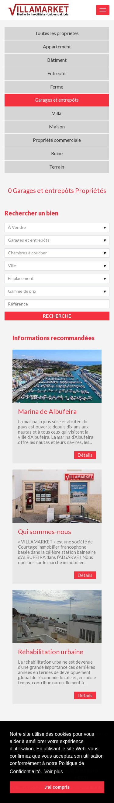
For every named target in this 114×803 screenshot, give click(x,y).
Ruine (57, 153)
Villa (56, 113)
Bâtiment (57, 60)
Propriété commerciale (57, 140)
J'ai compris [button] (57, 787)
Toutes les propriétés (57, 33)
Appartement (57, 46)
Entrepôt (56, 73)
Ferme (56, 86)
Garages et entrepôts (57, 100)
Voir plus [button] (53, 771)
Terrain (56, 166)
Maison (57, 126)
